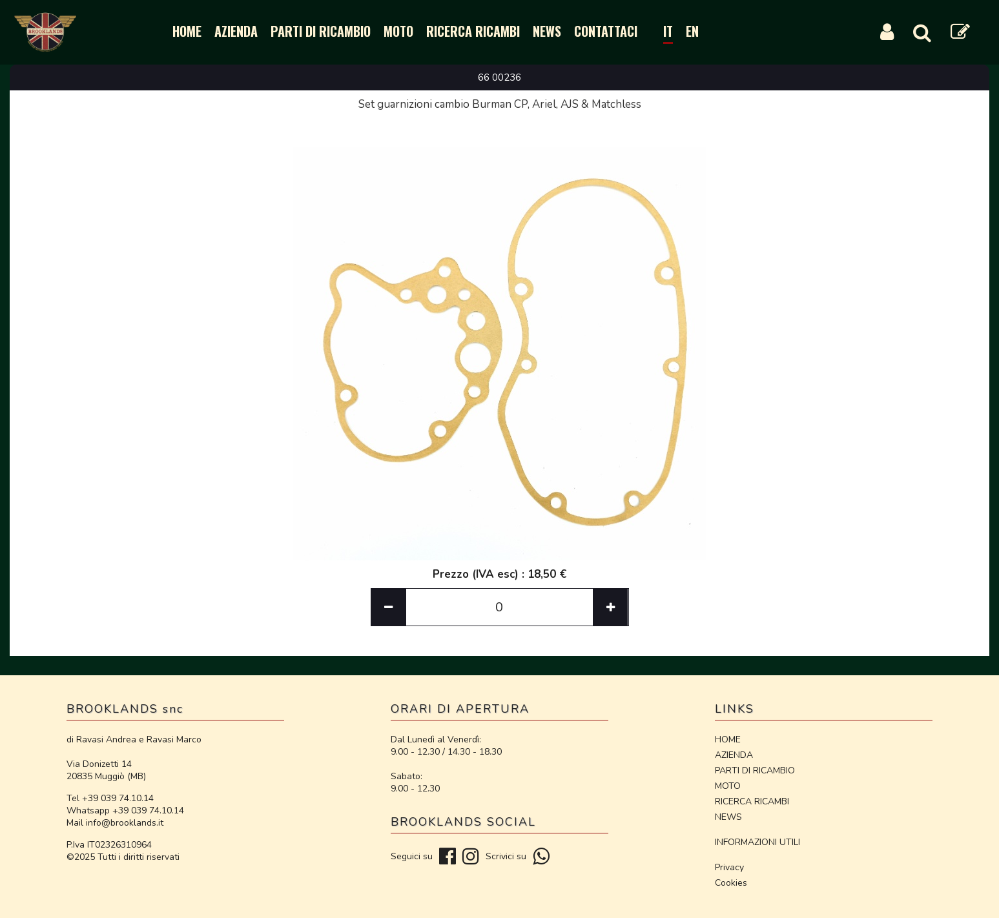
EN (692, 31)
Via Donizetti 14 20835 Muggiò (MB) (106, 770)
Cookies (731, 883)
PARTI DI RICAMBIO (321, 31)
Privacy (729, 867)
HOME (186, 31)
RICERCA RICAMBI (473, 31)
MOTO (398, 31)
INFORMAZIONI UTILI (757, 842)
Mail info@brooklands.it (115, 823)
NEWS (547, 31)
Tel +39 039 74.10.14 (110, 798)
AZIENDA (236, 31)
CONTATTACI (605, 31)
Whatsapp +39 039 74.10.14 (125, 810)
